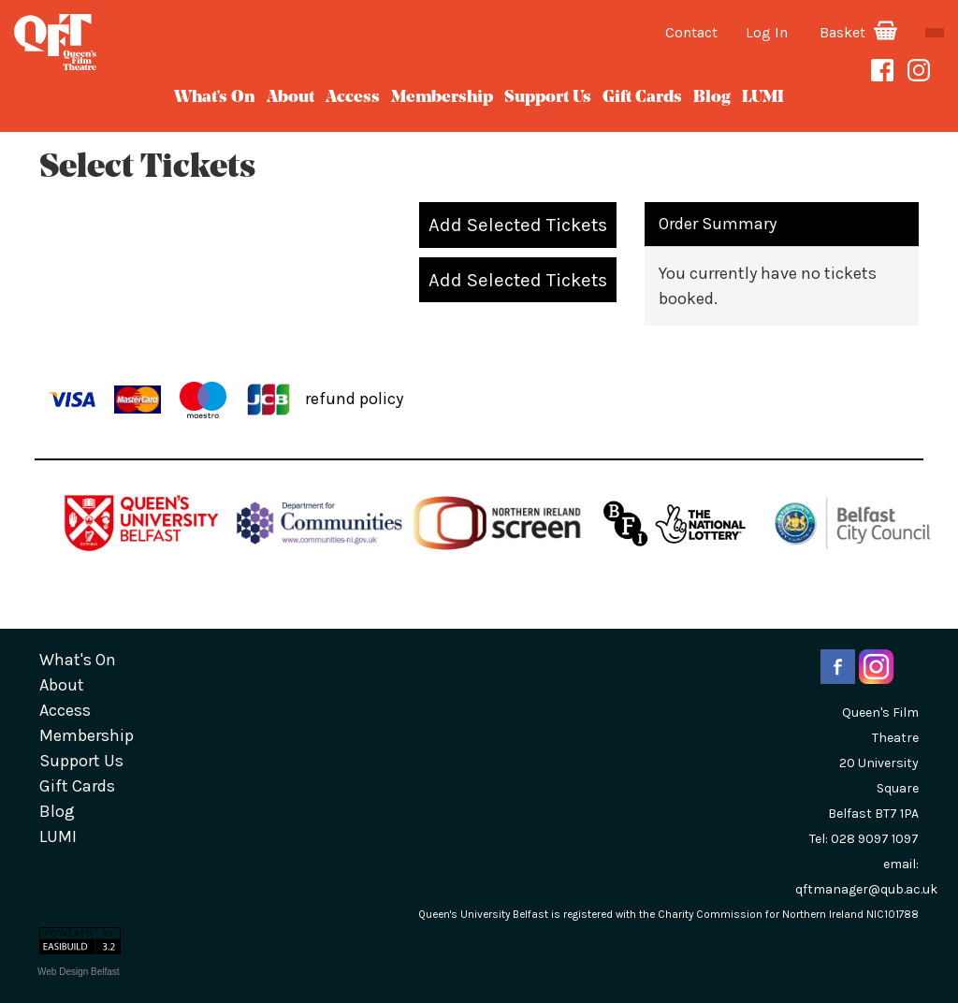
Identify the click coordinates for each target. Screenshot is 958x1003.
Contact (691, 32)
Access (353, 98)
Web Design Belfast (78, 972)
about (290, 98)
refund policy (354, 397)
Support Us (547, 98)
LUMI (763, 98)
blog (712, 98)
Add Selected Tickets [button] (517, 224)
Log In (767, 32)
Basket (858, 32)
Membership (442, 98)
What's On (214, 98)
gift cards (642, 98)
